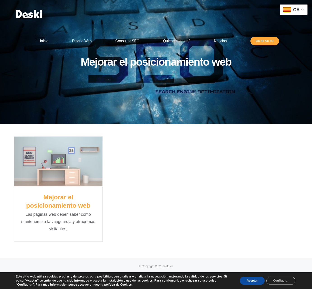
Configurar (281, 280)
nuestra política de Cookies (112, 284)
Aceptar (252, 280)
